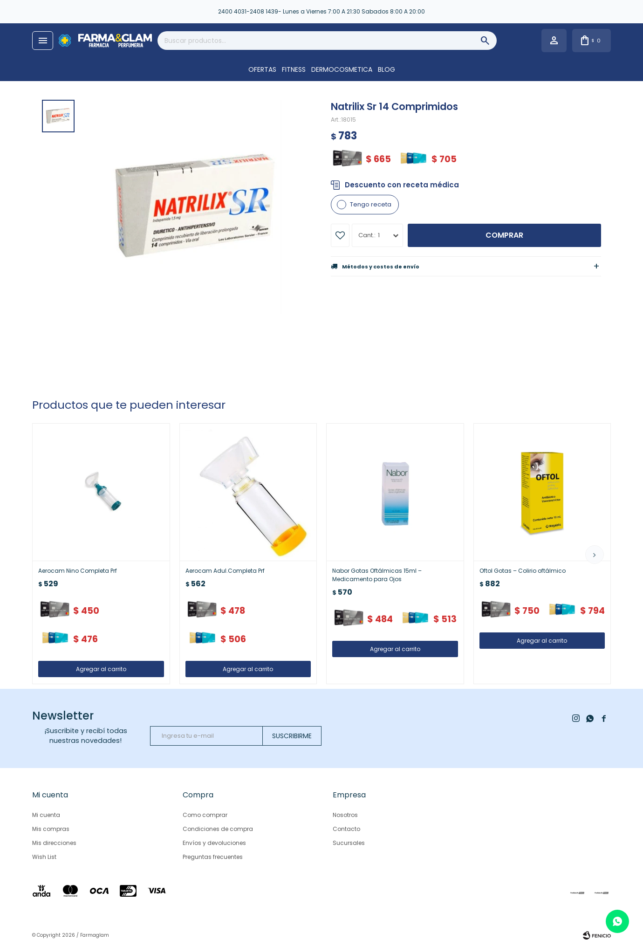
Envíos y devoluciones (214, 843)
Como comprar (205, 815)
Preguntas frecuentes (213, 857)
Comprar (504, 235)
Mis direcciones (54, 843)
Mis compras (50, 829)
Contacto (346, 829)
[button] (594, 554)
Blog (386, 69)
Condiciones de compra (218, 829)
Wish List (44, 857)
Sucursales (349, 843)
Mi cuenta (46, 815)
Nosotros (345, 815)
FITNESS (294, 69)
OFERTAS (262, 69)
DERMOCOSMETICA (341, 69)
